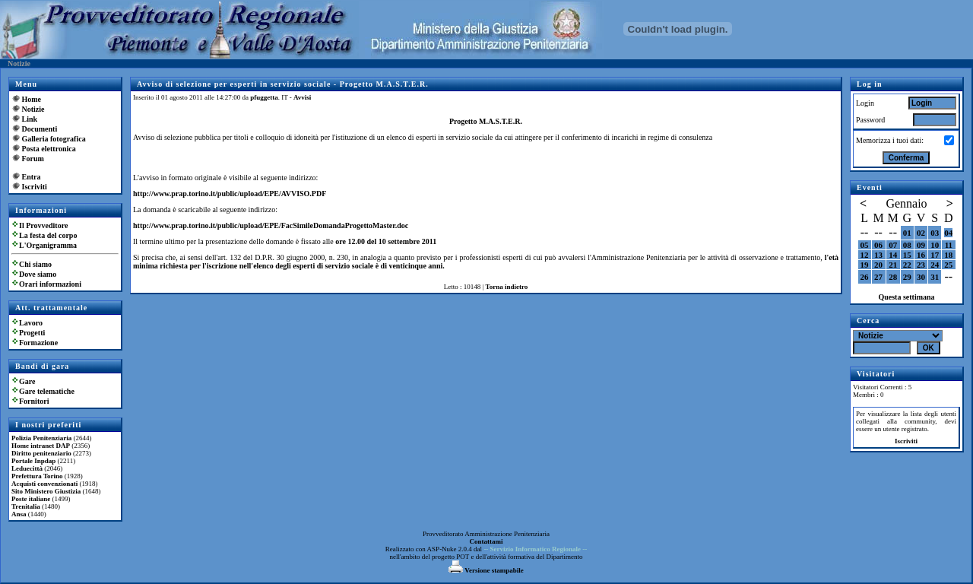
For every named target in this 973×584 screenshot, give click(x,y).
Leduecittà (27, 468)
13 (878, 254)
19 (864, 264)
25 (948, 264)
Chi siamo (35, 264)
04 (948, 232)
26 (864, 276)
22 (907, 264)
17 (934, 254)
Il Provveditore (43, 225)
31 (934, 276)
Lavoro (31, 323)
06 (878, 244)
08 (907, 244)
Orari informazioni (50, 284)
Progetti (32, 332)
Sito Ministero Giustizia (46, 491)
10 (934, 244)
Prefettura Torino (37, 476)
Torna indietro (507, 286)
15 (907, 254)
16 (921, 254)
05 (864, 244)
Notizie (33, 109)
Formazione (38, 342)
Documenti (40, 129)
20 (878, 264)
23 (921, 264)
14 (893, 254)
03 (934, 232)
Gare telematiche (46, 391)
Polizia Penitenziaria (41, 438)
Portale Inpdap (33, 461)
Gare (27, 381)
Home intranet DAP (40, 445)
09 (921, 244)
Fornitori (34, 401)
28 (893, 276)
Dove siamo (37, 274)
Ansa (19, 514)
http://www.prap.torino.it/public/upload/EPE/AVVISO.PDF (229, 193)
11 (948, 244)
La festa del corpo (48, 235)
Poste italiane (30, 499)
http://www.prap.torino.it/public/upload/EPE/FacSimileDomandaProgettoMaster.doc (270, 225)
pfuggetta (264, 97)
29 (907, 276)
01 (907, 232)
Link (30, 119)
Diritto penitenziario (41, 453)
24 (934, 264)
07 (893, 244)
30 (921, 276)
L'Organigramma (48, 245)
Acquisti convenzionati (44, 483)
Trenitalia (25, 506)
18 (948, 254)
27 (878, 276)
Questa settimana (906, 297)
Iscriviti (34, 186)
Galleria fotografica (54, 139)
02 (921, 232)
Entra (31, 177)
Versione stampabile (486, 570)
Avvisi (302, 97)
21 (893, 264)
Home (32, 99)
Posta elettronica (49, 148)
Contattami (486, 541)
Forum (33, 158)
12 (864, 254)
